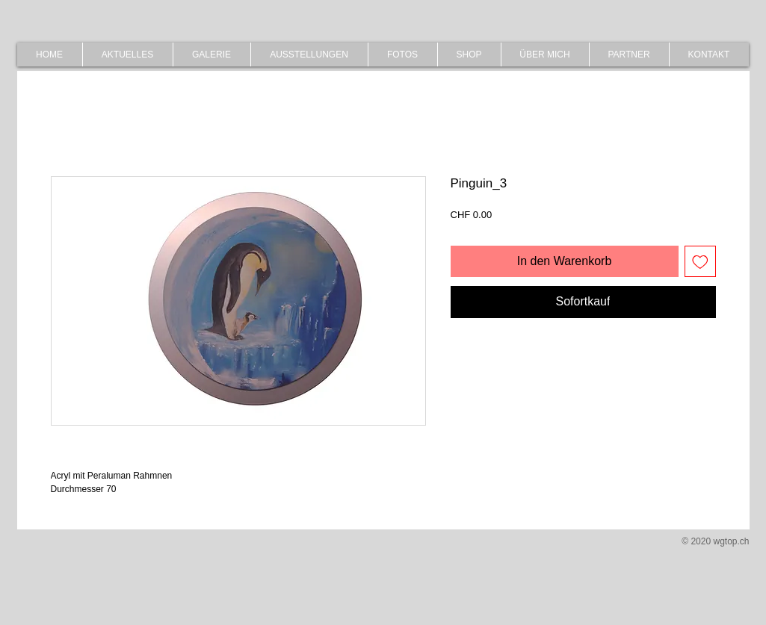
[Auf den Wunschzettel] (700, 261)
